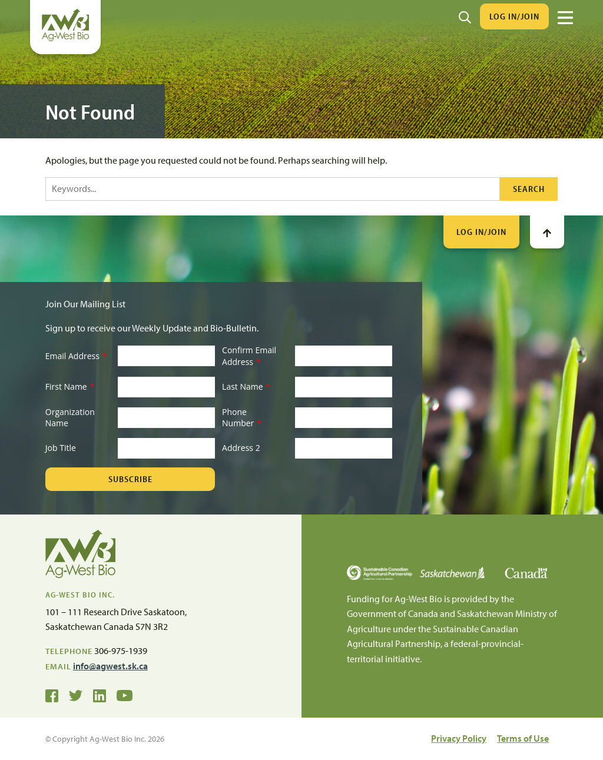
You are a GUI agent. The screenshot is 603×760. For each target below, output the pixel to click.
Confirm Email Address (249, 355)
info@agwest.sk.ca (110, 666)
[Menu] (565, 17)
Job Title (60, 447)
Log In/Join (514, 16)
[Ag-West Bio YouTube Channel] (124, 694)
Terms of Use (523, 738)
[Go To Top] (547, 231)
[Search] (465, 16)
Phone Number (241, 417)
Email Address (76, 355)
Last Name (246, 386)
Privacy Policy (458, 738)
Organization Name (70, 417)
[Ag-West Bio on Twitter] (75, 694)
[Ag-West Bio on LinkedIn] (99, 694)
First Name (70, 386)
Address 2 (241, 447)
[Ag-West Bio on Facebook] (51, 694)
